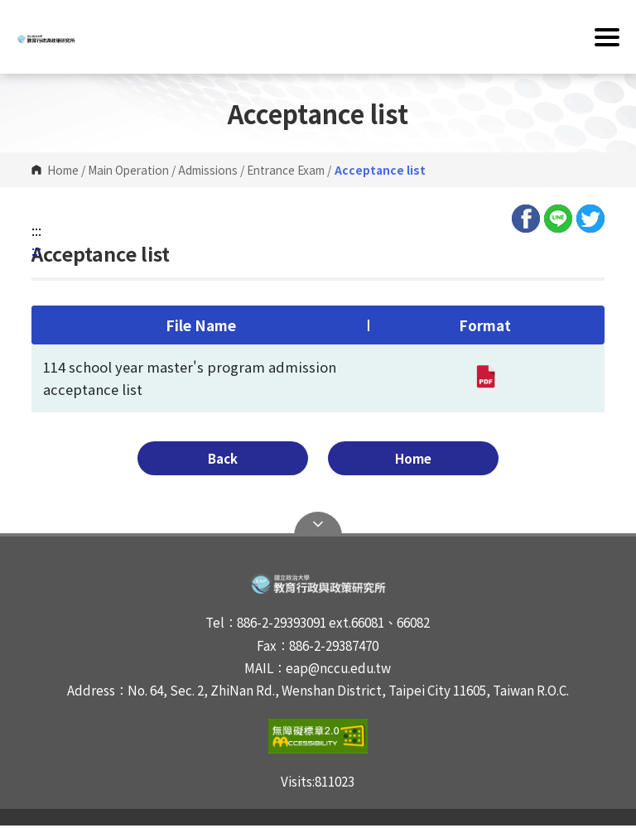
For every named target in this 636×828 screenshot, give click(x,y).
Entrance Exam (286, 169)
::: (36, 230)
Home (63, 169)
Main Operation (128, 169)
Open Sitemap (318, 526)
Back (260, 459)
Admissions (208, 169)
